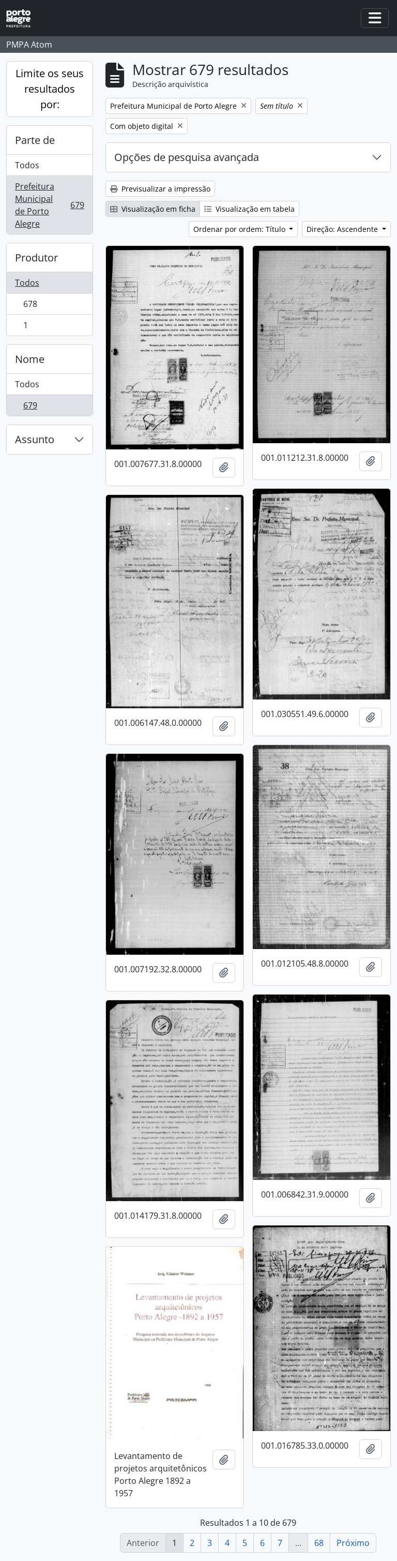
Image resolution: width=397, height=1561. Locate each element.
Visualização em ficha (152, 209)
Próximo (353, 1543)
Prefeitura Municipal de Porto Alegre (49, 205)
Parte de (35, 140)
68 (319, 1543)
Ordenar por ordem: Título (240, 229)
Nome (29, 359)
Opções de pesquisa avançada (186, 157)
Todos (27, 165)
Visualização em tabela (249, 209)
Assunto (34, 439)
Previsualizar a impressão (160, 189)
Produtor (36, 258)
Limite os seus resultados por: (50, 88)
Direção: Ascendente (343, 229)
